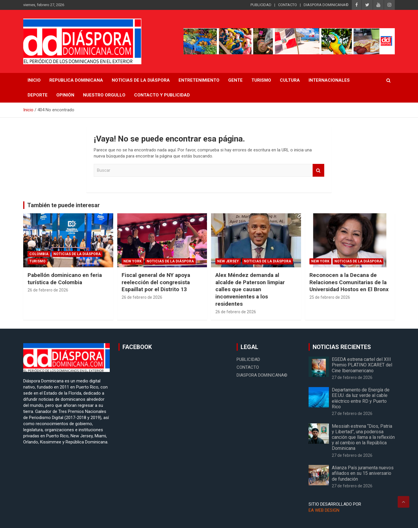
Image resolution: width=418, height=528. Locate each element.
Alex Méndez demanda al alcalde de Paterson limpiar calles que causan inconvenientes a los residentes (250, 289)
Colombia (38, 254)
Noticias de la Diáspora (77, 254)
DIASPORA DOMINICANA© (326, 5)
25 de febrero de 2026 (329, 297)
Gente (235, 80)
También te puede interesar (63, 205)
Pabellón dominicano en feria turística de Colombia (65, 279)
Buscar (318, 170)
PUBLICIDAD (261, 5)
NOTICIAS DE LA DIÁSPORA (141, 80)
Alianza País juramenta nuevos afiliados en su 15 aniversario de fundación (363, 473)
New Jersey (228, 261)
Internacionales (329, 80)
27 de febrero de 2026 (352, 377)
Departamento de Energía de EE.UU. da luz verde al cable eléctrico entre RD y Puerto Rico (361, 398)
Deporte (38, 95)
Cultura (290, 80)
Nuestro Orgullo (104, 95)
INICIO (34, 80)
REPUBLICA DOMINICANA (76, 80)
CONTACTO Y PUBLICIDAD (162, 95)
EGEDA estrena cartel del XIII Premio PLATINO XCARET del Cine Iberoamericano (362, 365)
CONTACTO (287, 5)
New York (132, 261)
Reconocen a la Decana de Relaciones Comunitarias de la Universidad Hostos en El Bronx (349, 282)
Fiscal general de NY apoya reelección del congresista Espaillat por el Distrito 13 (156, 282)
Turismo (261, 80)
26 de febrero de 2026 (48, 290)
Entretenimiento (199, 80)
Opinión (65, 95)
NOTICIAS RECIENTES (342, 346)
